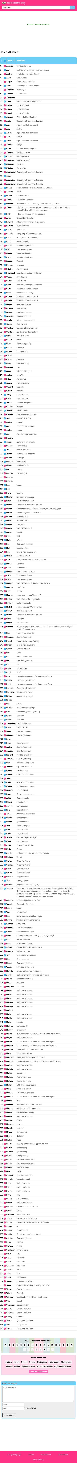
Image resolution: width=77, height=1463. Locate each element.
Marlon (9, 1085)
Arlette (9, 207)
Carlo (8, 149)
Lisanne (9, 951)
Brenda (9, 261)
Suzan (8, 1262)
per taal (17, 1366)
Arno (8, 125)
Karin (8, 849)
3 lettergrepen (66, 1362)
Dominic (9, 204)
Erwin (8, 257)
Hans (8, 344)
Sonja (8, 1242)
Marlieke (9, 1069)
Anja (8, 129)
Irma (8, 712)
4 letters (16, 1362)
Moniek (9, 1128)
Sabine (9, 1218)
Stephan (9, 865)
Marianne (10, 994)
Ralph (8, 672)
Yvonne (9, 1328)
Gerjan (9, 304)
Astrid (8, 218)
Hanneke (10, 637)
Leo (7, 469)
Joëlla (8, 778)
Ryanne (9, 1207)
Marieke (9, 1002)
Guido (8, 336)
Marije (8, 1014)
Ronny (9, 822)
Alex (8, 70)
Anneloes (10, 160)
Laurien (9, 877)
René (8, 739)
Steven (9, 873)
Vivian (8, 1309)
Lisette (9, 963)
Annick (9, 109)
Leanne (9, 884)
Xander (9, 975)
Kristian (9, 168)
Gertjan (9, 312)
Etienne (9, 265)
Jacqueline (10, 723)
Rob (8, 763)
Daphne (9, 446)
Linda (8, 943)
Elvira (8, 568)
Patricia (9, 1179)
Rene (8, 743)
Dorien (9, 524)
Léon (8, 489)
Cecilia (9, 340)
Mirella (9, 1116)
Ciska (8, 399)
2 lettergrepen (53, 1362)
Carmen (9, 308)
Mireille (9, 1112)
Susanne (10, 1266)
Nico (8, 633)
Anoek (9, 200)
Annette (9, 192)
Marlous (9, 1081)
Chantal (9, 367)
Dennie (9, 188)
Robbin (9, 786)
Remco (9, 716)
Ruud (8, 841)
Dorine (9, 528)
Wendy (9, 1317)
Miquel (9, 623)
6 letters (32, 1362)
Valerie (9, 1293)
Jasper (9, 383)
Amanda (9, 66)
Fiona (8, 619)
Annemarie (10, 172)
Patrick (9, 649)
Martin (9, 564)
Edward (9, 222)
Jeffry (8, 395)
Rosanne (10, 1214)
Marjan (9, 998)
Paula (8, 1183)
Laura (8, 869)
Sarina (9, 1226)
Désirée (9, 481)
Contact (31, 1455)
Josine (9, 837)
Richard (9, 755)
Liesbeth (10, 928)
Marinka (9, 1030)
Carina (9, 277)
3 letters (9, 1362)
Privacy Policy (38, 1459)
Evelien (9, 599)
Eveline (9, 603)
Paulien (9, 1187)
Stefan (9, 861)
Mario (8, 540)
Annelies (10, 152)
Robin (8, 782)
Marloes (9, 1077)
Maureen (10, 1097)
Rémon (9, 700)
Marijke (9, 1018)
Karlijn (9, 300)
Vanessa (9, 1297)
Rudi (8, 829)
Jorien (9, 814)
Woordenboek (45, 1455)
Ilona (8, 653)
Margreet (10, 987)
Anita (8, 121)
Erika (8, 579)
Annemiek (10, 180)
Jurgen (9, 442)
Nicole (9, 1159)
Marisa (9, 1042)
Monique (10, 1124)
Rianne (9, 1203)
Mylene (9, 1132)
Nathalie (9, 1152)
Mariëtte (9, 1010)
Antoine (9, 94)
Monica (9, 1120)
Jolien (8, 798)
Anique (9, 105)
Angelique (10, 97)
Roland (9, 802)
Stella (8, 1254)
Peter (8, 664)
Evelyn (9, 611)
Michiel (9, 615)
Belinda (9, 234)
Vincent (9, 924)
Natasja (9, 1156)
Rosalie (9, 1211)
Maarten (9, 497)
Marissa (9, 1046)
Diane (8, 501)
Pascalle (9, 1175)
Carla (8, 289)
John (8, 418)
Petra (8, 1195)
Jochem (9, 410)
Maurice (9, 595)
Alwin (8, 78)
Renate (9, 1199)
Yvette (8, 1321)
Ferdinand (10, 273)
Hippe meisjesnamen (44, 1366)
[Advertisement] (38, 17)
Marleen (9, 1065)
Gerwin (9, 324)
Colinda (9, 414)
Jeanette (9, 735)
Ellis (8, 560)
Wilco (8, 939)
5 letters (24, 1362)
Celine (9, 355)
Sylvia (8, 1273)
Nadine (9, 1140)
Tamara (9, 1281)
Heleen (9, 645)
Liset (8, 959)
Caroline (9, 332)
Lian (8, 916)
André (8, 86)
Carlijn (9, 296)
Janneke (9, 759)
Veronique (10, 1305)
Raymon (9, 688)
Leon (8, 485)
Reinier (9, 708)
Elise (8, 544)
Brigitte (9, 269)
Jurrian (9, 454)
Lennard (9, 461)
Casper (9, 156)
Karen (8, 845)
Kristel (9, 391)
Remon (9, 696)
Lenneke (9, 900)
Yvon (8, 1324)
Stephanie (10, 1250)
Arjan (8, 101)
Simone (9, 1238)
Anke (8, 137)
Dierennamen (63, 1455)
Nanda (9, 1144)
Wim (8, 955)
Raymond (10, 692)
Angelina (10, 90)
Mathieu (9, 571)
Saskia (9, 1234)
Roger (8, 794)
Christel (9, 387)
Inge (8, 676)
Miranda (9, 1108)
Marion (9, 1034)
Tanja (8, 1285)
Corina (9, 422)
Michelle (9, 1104)
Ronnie (9, 818)
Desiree (9, 473)
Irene (8, 704)
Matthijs (9, 587)
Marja (8, 1053)
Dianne (9, 509)
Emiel (8, 241)
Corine (9, 430)
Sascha (9, 1230)
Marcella (9, 971)
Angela (9, 82)
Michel (9, 607)
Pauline (9, 1191)
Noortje (9, 1167)
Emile (8, 238)
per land (9, 1366)
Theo (8, 881)
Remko (9, 719)
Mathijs (9, 583)
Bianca (9, 245)
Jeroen (9, 403)
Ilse (7, 661)
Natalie (9, 1148)
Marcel (9, 513)
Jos (7, 434)
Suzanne (10, 1269)
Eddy (8, 214)
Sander (9, 853)
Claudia (9, 406)
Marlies (9, 1073)
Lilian (8, 936)
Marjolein (10, 1057)
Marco (8, 520)
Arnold (9, 133)
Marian (9, 991)
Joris (8, 426)
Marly (8, 1089)
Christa (9, 375)
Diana (8, 493)
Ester (8, 591)
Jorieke (9, 806)
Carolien (9, 328)
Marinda (9, 1026)
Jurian (9, 450)
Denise (9, 465)
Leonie (9, 908)
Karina (9, 281)
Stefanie (9, 1246)
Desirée (9, 477)
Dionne (9, 516)
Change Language (14, 1455)
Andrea (9, 74)
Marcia (9, 979)
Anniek (9, 113)
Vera (8, 1301)
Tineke (9, 1289)
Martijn (9, 556)
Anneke (9, 145)
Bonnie (9, 253)
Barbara (9, 226)
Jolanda (9, 790)
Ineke (8, 668)
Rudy (8, 833)
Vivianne (10, 1313)
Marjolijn (10, 1061)
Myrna (8, 1136)
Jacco (8, 371)
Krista (8, 379)
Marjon (9, 1038)
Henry (8, 363)
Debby (9, 458)
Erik (8, 249)
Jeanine (9, 751)
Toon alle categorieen (38, 1371)
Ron (8, 810)
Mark (8, 548)
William (9, 947)
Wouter (9, 967)
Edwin (8, 230)
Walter (9, 932)
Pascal (9, 641)
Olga (8, 1171)
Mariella (9, 1006)
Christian (10, 164)
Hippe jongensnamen (62, 1366)
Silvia (8, 1277)
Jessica (9, 767)
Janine (9, 747)
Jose (8, 826)
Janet (8, 731)
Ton (7, 912)
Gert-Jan (10, 316)
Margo (9, 983)
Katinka (9, 857)
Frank (8, 293)
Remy (8, 727)
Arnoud (9, 141)
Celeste (9, 348)
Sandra (9, 1222)
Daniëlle (9, 438)
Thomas (9, 888)
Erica (8, 575)
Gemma (9, 626)
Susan (9, 1258)
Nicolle (9, 1163)
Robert (9, 771)
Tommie (9, 904)
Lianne (9, 920)
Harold (9, 351)
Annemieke (11, 184)
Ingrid (8, 684)
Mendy (9, 1101)
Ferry (8, 285)
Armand (9, 117)
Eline (8, 536)
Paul (8, 657)
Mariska (9, 1049)
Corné (8, 176)
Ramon (9, 680)
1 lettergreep (42, 1362)
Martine (9, 1093)
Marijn (8, 532)
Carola (9, 320)
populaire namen (28, 1366)
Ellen (8, 552)
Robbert (9, 774)
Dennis (9, 196)
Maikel (9, 505)
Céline (9, 359)
